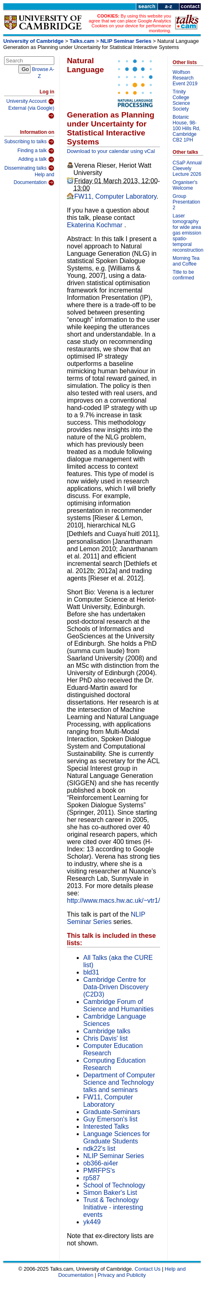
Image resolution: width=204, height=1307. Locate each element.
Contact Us (147, 1269)
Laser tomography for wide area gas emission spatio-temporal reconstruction (188, 233)
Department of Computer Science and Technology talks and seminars (119, 1082)
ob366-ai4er (100, 1163)
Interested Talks (106, 1126)
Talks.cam (82, 41)
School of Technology (114, 1185)
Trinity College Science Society (181, 100)
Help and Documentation (33, 179)
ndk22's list (99, 1148)
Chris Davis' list (105, 1038)
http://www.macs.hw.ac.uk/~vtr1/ (113, 900)
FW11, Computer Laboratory (115, 196)
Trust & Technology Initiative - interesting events (113, 1207)
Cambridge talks (107, 1031)
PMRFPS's (99, 1170)
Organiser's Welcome (185, 185)
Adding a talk (36, 159)
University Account (30, 101)
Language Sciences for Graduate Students (116, 1137)
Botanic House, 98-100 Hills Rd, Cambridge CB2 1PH (186, 128)
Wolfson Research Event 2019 (185, 77)
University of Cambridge (33, 41)
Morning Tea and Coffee (186, 261)
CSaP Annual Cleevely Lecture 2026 (187, 168)
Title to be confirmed (183, 275)
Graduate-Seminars (111, 1111)
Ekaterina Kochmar (95, 225)
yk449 (92, 1221)
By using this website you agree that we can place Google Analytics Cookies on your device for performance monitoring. (130, 23)
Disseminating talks (29, 168)
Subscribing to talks (29, 142)
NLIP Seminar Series (125, 41)
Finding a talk (36, 151)
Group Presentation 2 (186, 201)
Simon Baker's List (110, 1192)
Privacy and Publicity (122, 1275)
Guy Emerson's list (110, 1119)
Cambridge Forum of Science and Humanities (118, 1005)
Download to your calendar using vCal (111, 151)
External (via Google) (31, 112)
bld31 (91, 972)
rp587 (91, 1177)
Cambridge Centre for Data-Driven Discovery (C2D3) (116, 987)
